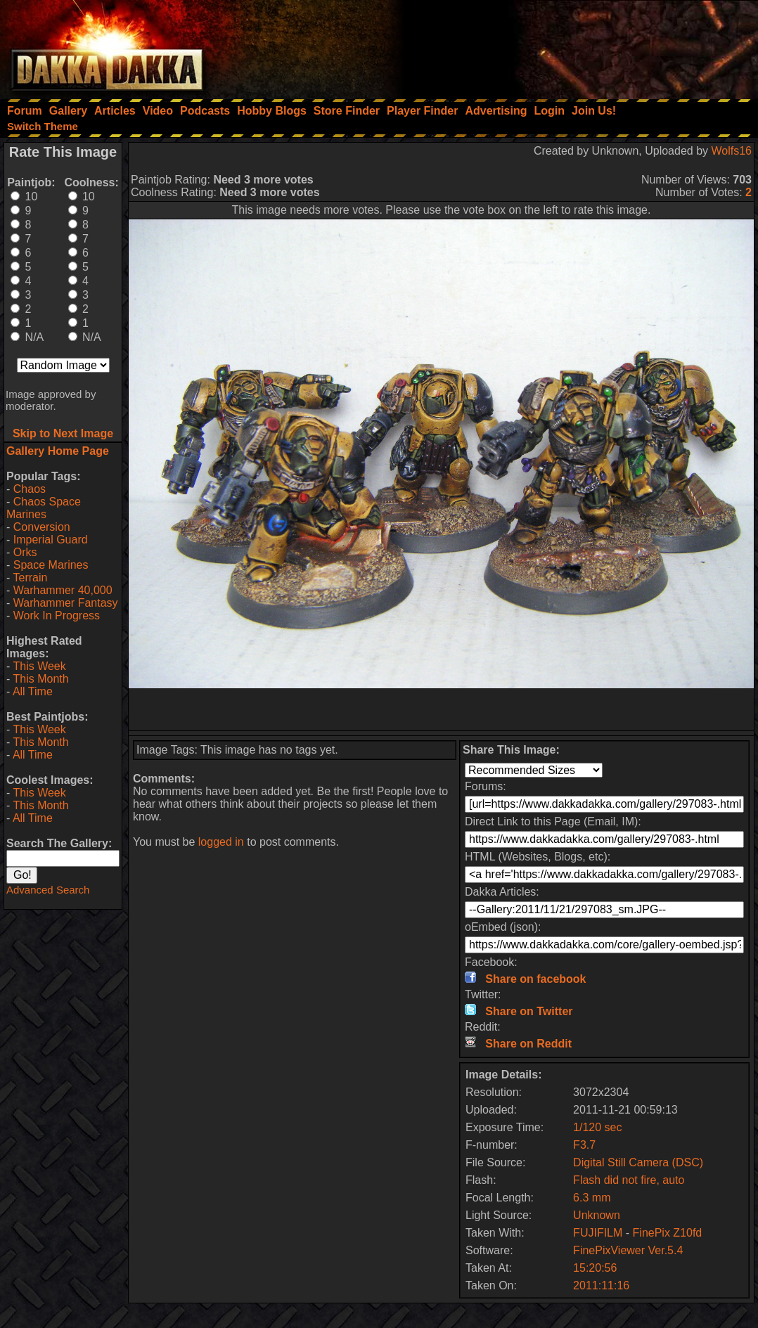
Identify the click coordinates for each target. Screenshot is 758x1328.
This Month (40, 679)
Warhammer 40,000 (63, 590)
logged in (221, 842)
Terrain (30, 578)
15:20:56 (595, 1268)
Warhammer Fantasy (65, 603)
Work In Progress (56, 615)
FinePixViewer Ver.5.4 (628, 1250)
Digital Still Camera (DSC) (638, 1162)
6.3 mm (591, 1198)
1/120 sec (597, 1127)
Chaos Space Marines (43, 508)
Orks (25, 552)
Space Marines (51, 565)
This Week (39, 666)
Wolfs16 (731, 151)
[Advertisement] (568, 46)
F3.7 (584, 1145)
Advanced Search (47, 890)
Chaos (29, 489)
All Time (33, 691)
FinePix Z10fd (667, 1233)
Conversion (41, 527)
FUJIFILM (597, 1233)
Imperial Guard (50, 540)
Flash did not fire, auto (628, 1180)
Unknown (596, 1215)
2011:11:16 (601, 1285)
